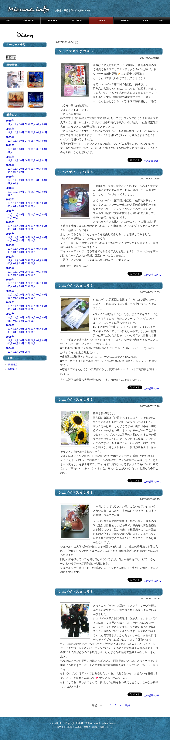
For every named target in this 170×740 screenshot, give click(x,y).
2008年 (10, 302)
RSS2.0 (12, 369)
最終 (127, 705)
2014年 (10, 233)
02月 (10, 152)
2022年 (10, 145)
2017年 (10, 199)
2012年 (10, 256)
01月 (44, 132)
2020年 (10, 165)
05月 (39, 149)
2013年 (10, 245)
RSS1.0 (12, 364)
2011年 (10, 268)
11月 (16, 124)
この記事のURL (152, 161)
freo (62, 723)
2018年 (10, 187)
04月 (39, 124)
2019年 (10, 176)
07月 (27, 132)
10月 (21, 124)
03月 (44, 124)
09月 (27, 124)
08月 (33, 124)
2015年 (10, 222)
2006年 (10, 325)
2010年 (10, 279)
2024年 (10, 128)
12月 (10, 124)
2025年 (10, 120)
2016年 (10, 210)
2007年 (10, 313)
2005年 (10, 336)
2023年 (10, 137)
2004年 (10, 348)
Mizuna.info (95, 723)
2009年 (10, 291)
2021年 (10, 156)
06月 (33, 132)
